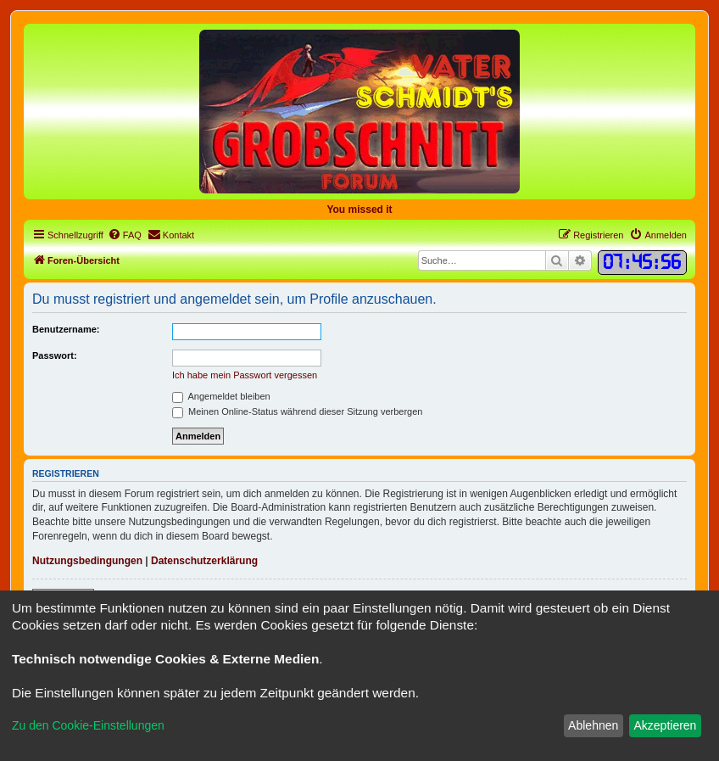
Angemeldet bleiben (221, 396)
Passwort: (54, 355)
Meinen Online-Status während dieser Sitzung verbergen (297, 411)
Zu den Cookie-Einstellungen (88, 725)
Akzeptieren (664, 725)
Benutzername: (65, 329)
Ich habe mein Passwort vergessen (244, 375)
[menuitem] (125, 235)
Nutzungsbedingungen (87, 561)
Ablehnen (593, 725)
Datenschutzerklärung (204, 561)
